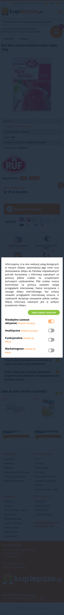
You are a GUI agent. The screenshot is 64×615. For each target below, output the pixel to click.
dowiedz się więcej (26, 324)
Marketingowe (14, 349)
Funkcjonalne (13, 339)
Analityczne (13, 331)
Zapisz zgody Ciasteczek (43, 312)
